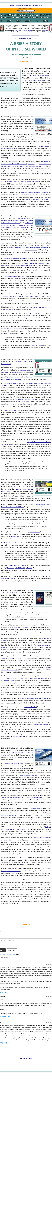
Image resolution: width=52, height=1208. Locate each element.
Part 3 (26, 38)
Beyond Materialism (20, 858)
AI (37, 20)
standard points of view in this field (27, 399)
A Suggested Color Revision (34, 797)
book (45, 20)
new (18, 20)
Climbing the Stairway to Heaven (12, 658)
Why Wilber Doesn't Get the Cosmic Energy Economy (17, 678)
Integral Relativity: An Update (17, 565)
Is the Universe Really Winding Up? (13, 276)
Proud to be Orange (34, 313)
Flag (5, 992)
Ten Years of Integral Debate (40, 76)
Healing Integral (17, 736)
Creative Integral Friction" (40, 724)
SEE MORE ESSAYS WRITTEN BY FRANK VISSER (25, 35)
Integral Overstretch (10, 410)
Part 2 (21, 38)
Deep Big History (37, 345)
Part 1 (16, 38)
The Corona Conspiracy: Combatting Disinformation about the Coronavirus (26, 31)
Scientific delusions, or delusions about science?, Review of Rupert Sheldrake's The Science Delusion (17, 220)
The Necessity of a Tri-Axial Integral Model (19, 568)
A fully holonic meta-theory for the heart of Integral (33, 698)
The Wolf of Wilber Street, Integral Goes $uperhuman (19, 258)
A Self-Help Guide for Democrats (19, 627)
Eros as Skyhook (16, 536)
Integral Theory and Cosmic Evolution (12, 329)
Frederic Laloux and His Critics (28, 775)
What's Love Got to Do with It (20, 487)
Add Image (11, 950)
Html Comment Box (9, 954)
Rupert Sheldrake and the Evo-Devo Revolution (34, 192)
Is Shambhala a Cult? (30, 707)
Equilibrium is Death (34, 532)
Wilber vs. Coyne (24, 402)
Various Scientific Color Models (11, 797)
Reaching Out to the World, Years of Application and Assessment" (28, 247)
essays (28, 20)
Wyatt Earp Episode (31, 250)
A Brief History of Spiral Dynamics (15, 543)
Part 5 (35, 38)
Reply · (4, 1016)
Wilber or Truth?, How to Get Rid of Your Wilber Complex (20, 296)
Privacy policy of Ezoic (26, 1058)
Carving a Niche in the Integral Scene (34, 80)
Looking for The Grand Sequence (13, 763)
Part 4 (30, 38)
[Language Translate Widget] (26, 11)
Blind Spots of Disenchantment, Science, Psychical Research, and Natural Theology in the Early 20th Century (17, 225)
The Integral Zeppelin (35, 808)
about (9, 20)
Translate (29, 12)
